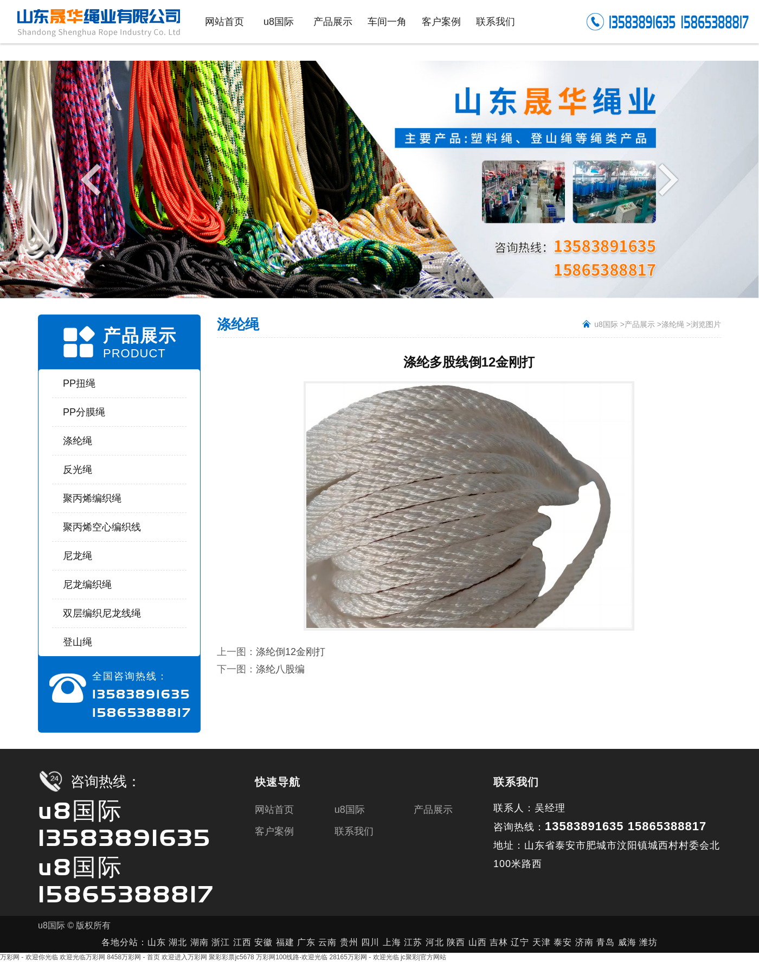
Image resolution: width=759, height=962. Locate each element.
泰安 (563, 942)
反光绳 (77, 469)
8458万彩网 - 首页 (133, 957)
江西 (242, 942)
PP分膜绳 (84, 412)
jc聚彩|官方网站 (423, 957)
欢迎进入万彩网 (184, 957)
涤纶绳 (77, 440)
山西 (477, 942)
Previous (93, 179)
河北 (435, 942)
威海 (627, 942)
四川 (370, 942)
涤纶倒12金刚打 (290, 651)
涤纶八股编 (280, 669)
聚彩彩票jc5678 (231, 957)
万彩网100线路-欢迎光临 (291, 957)
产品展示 (640, 324)
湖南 (199, 942)
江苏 (413, 942)
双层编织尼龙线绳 (102, 613)
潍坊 (648, 942)
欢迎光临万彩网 (82, 957)
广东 (306, 942)
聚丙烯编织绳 (92, 498)
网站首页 (274, 809)
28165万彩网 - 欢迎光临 (364, 957)
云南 (328, 942)
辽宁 (520, 942)
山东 (156, 942)
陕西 (456, 942)
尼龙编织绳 (87, 584)
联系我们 (354, 831)
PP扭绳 (79, 383)
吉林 (499, 942)
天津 (541, 942)
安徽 (263, 942)
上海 (392, 942)
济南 (584, 942)
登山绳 (77, 642)
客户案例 (274, 831)
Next (665, 179)
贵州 (349, 942)
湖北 (178, 942)
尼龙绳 (77, 555)
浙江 (220, 942)
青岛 (605, 942)
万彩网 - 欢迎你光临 (29, 957)
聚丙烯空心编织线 (102, 527)
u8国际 (606, 324)
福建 (285, 942)
